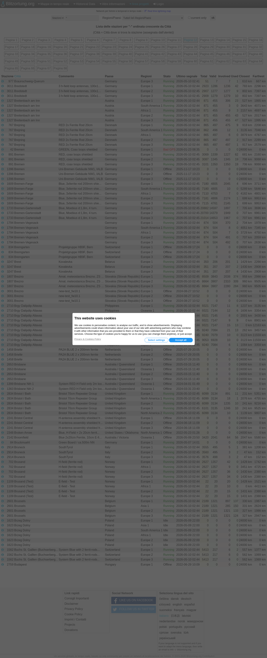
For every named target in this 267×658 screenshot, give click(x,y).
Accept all (180, 340)
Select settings (156, 340)
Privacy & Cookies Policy (87, 339)
